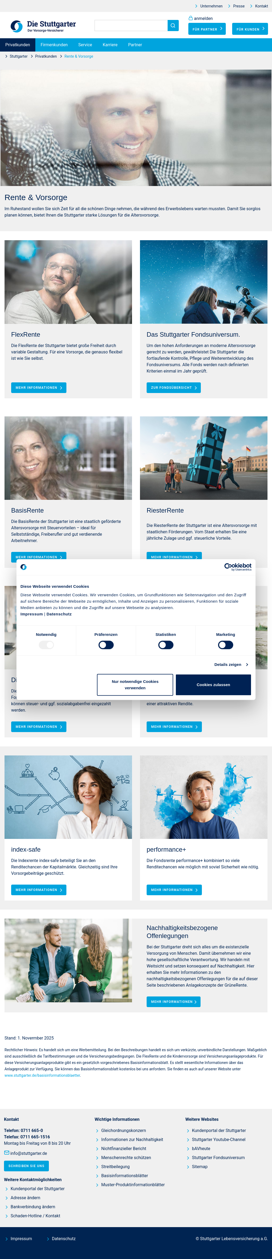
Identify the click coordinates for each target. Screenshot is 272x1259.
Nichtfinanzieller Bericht (123, 1148)
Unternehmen (211, 6)
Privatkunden (17, 44)
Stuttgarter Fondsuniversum (218, 1157)
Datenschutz (59, 614)
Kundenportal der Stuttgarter (38, 1188)
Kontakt (261, 6)
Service (85, 44)
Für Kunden (251, 28)
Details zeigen (227, 664)
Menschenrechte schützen (126, 1157)
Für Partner (208, 28)
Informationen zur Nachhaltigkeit (132, 1139)
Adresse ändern (25, 1197)
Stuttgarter (19, 56)
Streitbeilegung (115, 1166)
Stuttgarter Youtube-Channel (219, 1139)
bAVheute (201, 1148)
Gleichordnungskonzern (123, 1130)
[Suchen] (136, 25)
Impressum (31, 614)
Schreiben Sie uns (26, 1166)
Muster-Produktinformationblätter (133, 1184)
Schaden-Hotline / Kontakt (35, 1215)
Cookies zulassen (213, 684)
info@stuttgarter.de (28, 1153)
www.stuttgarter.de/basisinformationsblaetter (42, 1075)
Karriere (110, 44)
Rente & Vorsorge (79, 56)
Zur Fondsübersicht (175, 388)
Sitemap (200, 1166)
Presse (239, 6)
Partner (135, 44)
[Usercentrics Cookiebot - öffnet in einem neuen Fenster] (228, 567)
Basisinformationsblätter (124, 1175)
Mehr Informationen (40, 388)
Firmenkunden (54, 44)
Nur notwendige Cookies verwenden (135, 684)
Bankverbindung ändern (33, 1206)
